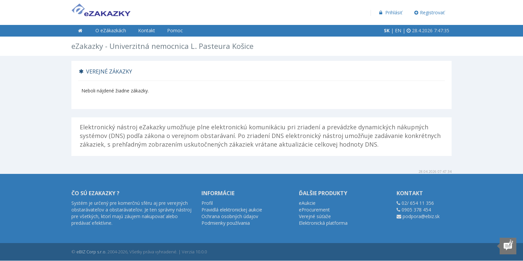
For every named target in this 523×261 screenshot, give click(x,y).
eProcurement (314, 209)
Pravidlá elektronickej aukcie (231, 209)
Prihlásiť (390, 12)
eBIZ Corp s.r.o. (91, 252)
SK (387, 30)
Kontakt (146, 30)
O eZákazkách (110, 30)
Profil (207, 203)
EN (398, 30)
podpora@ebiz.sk (421, 216)
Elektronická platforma (323, 223)
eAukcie (307, 203)
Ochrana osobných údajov (229, 216)
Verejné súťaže (315, 216)
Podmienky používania (225, 223)
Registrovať (429, 12)
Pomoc (175, 30)
